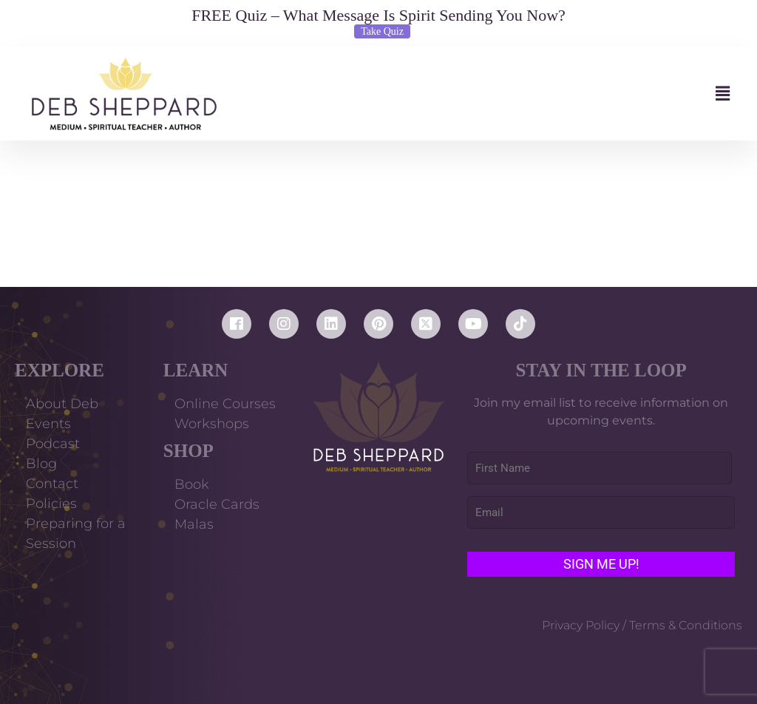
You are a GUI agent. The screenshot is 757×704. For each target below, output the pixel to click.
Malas (194, 524)
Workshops (211, 424)
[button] (487, 93)
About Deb (62, 404)
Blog (41, 464)
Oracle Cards (216, 504)
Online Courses (225, 404)
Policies (51, 503)
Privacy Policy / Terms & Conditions (642, 625)
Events (48, 424)
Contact (52, 483)
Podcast (53, 444)
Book (191, 484)
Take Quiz (382, 31)
